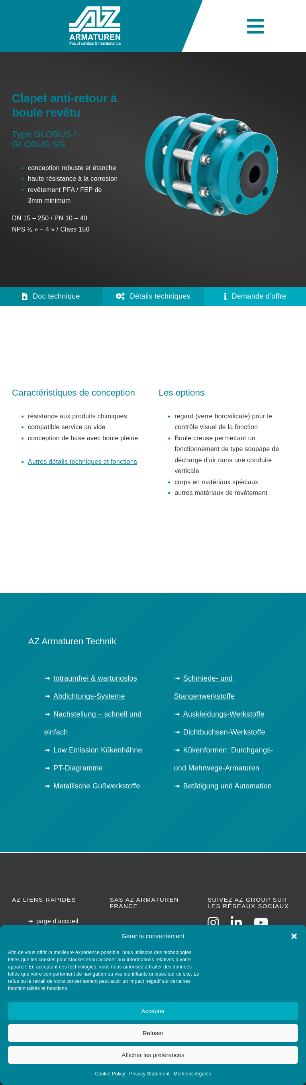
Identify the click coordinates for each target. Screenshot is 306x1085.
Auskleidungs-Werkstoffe (224, 714)
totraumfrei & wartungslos (95, 678)
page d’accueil (57, 921)
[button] (294, 936)
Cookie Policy (110, 1074)
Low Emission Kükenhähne (97, 750)
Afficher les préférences (153, 1054)
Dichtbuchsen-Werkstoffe (224, 732)
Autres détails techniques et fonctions (82, 461)
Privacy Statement (149, 1074)
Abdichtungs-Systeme (89, 696)
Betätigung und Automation (227, 786)
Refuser (153, 1033)
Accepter (153, 1011)
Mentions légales (192, 1074)
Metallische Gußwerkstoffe (96, 786)
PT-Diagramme (78, 768)
